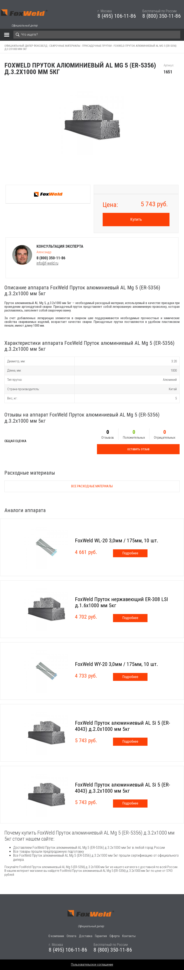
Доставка (85, 936)
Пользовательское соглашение (92, 964)
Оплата (71, 936)
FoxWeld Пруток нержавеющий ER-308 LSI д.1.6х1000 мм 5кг (121, 602)
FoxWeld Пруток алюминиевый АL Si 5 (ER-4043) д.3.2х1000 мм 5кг (122, 788)
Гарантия (101, 936)
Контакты (129, 936)
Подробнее (130, 553)
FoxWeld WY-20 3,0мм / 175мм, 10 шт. (116, 664)
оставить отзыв (138, 449)
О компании (56, 936)
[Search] (96, 35)
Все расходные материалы (92, 486)
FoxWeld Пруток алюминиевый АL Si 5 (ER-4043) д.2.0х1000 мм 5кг (122, 726)
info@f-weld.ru (47, 263)
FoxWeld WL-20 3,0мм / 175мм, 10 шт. (116, 541)
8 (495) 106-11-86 (117, 16)
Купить (136, 219)
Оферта (114, 936)
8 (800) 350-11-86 (161, 16)
